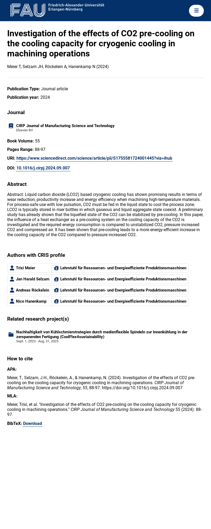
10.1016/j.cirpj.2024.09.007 (43, 168)
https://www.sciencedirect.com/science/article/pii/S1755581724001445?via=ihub (94, 158)
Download (32, 423)
